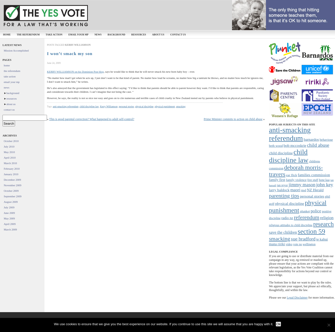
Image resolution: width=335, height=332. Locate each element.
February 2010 (12, 168)
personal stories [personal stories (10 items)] (312, 196)
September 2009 (12, 196)
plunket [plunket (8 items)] (305, 211)
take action (54, 34)
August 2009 (11, 201)
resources (138, 34)
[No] (328, 324)
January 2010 (11, 174)
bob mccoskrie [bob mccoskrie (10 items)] (295, 145)
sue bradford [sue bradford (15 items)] (303, 239)
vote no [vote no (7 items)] (297, 244)
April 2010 (10, 157)
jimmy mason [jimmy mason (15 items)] (302, 184)
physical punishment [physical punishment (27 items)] (297, 206)
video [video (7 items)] (289, 244)
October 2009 (11, 190)
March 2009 (10, 229)
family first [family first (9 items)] (277, 180)
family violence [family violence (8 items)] (296, 180)
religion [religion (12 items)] (327, 217)
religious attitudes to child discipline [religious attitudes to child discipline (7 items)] (290, 225)
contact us (178, 34)
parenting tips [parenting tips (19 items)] (284, 196)
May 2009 (9, 218)
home (7, 34)
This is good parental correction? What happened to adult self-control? (91, 119)
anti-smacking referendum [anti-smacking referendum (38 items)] (290, 134)
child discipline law (89, 106)
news (97, 34)
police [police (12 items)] (316, 211)
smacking (180, 106)
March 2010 (10, 163)
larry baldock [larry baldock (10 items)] (279, 190)
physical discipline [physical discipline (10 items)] (289, 203)
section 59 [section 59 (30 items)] (311, 231)
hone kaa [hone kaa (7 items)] (324, 180)
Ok (278, 324)
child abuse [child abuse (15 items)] (318, 145)
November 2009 (12, 185)
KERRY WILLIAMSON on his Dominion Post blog (75, 71)
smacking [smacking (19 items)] (279, 238)
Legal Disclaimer (297, 297)
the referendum (28, 34)
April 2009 (10, 223)
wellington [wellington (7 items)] (309, 244)
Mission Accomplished (16, 50)
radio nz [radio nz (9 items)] (287, 218)
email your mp (79, 34)
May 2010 (9, 152)
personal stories (126, 106)
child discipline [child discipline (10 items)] (281, 153)
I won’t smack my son (69, 53)
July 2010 (9, 146)
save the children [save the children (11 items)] (283, 232)
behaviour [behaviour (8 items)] (326, 139)
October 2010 (11, 141)
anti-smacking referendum (65, 106)
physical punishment (165, 106)
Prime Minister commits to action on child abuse (233, 119)
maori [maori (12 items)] (295, 189)
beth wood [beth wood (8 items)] (276, 146)
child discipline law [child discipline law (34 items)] (288, 156)
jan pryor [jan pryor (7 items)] (282, 185)
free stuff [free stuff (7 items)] (312, 180)
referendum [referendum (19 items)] (306, 217)
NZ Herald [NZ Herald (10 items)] (315, 190)
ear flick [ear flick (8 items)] (291, 175)
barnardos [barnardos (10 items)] (311, 139)
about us (158, 34)
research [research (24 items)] (323, 224)
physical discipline (144, 106)
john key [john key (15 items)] (324, 184)
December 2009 (12, 179)
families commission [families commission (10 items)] (314, 175)
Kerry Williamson (109, 106)
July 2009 (9, 207)
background (116, 34)
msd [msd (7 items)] (303, 190)
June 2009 (9, 212)
